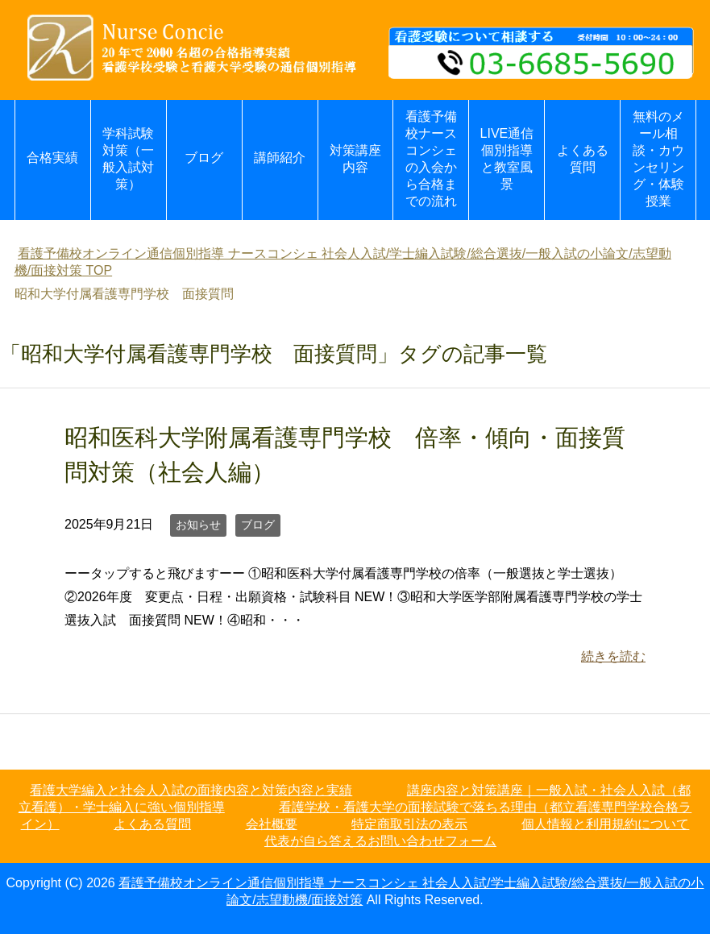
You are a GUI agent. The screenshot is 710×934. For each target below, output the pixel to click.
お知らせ (198, 524)
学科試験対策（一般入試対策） (128, 159)
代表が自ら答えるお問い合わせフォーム (380, 841)
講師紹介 (279, 157)
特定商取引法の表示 (409, 824)
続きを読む (613, 656)
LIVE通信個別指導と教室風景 (507, 159)
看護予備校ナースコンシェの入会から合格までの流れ (431, 159)
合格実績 (52, 157)
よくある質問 (582, 158)
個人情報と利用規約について (605, 824)
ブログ (204, 157)
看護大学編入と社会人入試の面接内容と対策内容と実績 (191, 790)
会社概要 (271, 824)
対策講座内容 (355, 158)
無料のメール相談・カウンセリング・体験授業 (658, 159)
